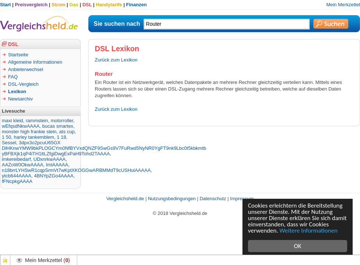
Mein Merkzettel (343, 4)
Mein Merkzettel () (47, 260)
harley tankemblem (34, 137)
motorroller (62, 120)
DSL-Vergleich (23, 84)
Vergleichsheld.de (125, 198)
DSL (87, 4)
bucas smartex (57, 126)
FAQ (13, 77)
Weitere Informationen (309, 230)
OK (297, 246)
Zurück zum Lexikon (116, 60)
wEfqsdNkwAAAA (21, 126)
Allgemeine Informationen (35, 62)
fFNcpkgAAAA (17, 181)
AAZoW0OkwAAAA (22, 164)
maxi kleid (12, 120)
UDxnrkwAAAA (49, 159)
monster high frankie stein (29, 131)
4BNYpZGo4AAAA (53, 176)
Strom (58, 4)
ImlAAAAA (57, 164)
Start (5, 4)
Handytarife (109, 4)
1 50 (6, 137)
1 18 (61, 137)
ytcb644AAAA (16, 176)
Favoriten (5, 260)
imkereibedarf (16, 159)
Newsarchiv (20, 99)
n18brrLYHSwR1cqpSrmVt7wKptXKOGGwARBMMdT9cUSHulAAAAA (76, 170)
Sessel (9, 142)
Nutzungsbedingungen (172, 198)
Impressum (241, 198)
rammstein (37, 120)
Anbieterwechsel (25, 69)
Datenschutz (212, 198)
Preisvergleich (31, 4)
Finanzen (136, 4)
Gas (74, 4)
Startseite (18, 54)
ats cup (67, 131)
